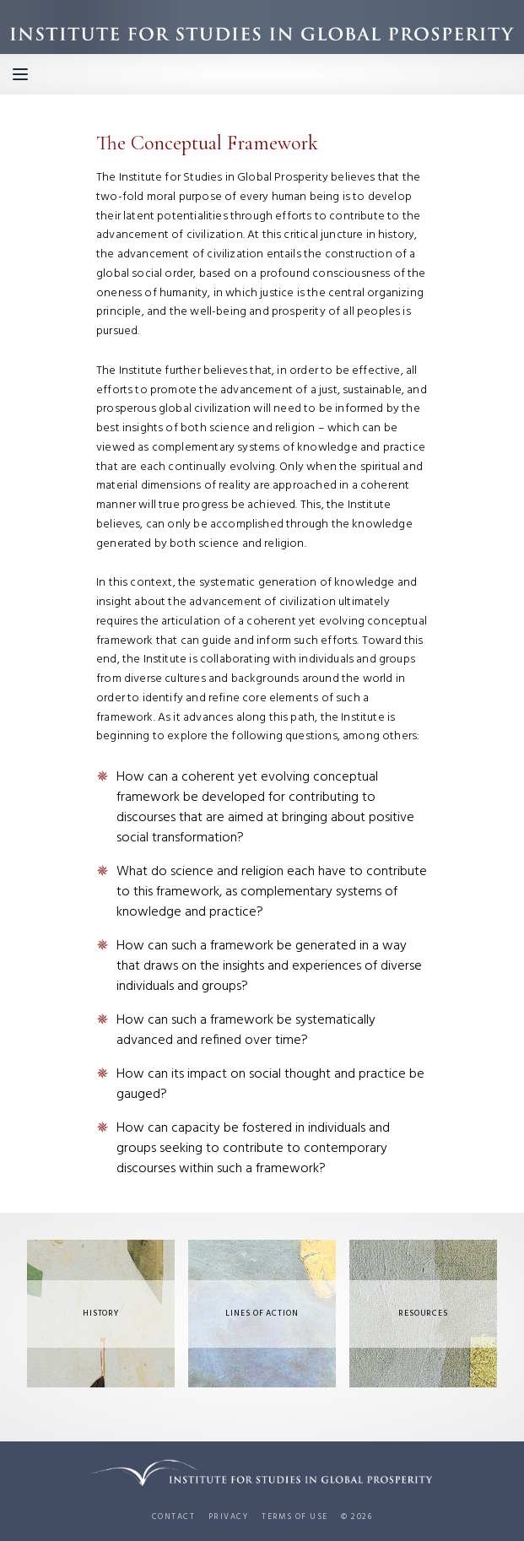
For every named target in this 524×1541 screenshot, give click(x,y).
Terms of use (294, 1517)
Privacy (228, 1517)
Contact (173, 1517)
